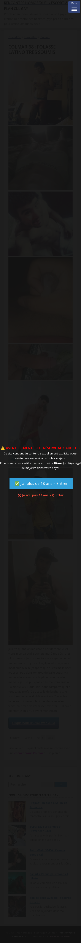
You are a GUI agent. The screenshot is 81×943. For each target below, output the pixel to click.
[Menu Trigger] (74, 7)
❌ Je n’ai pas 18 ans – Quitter (40, 495)
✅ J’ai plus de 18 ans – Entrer (41, 483)
